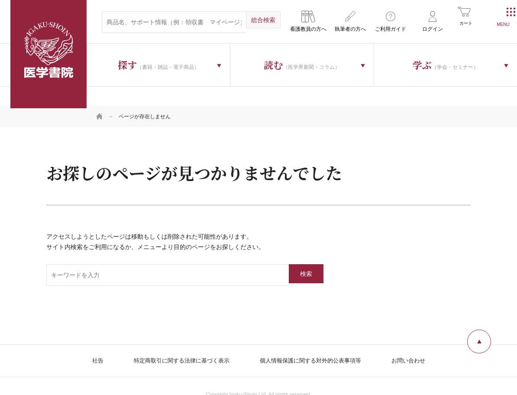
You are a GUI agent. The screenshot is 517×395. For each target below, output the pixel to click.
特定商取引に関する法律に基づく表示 (176, 341)
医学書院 (48, 54)
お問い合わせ (416, 341)
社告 (89, 341)
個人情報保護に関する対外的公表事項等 (313, 341)
